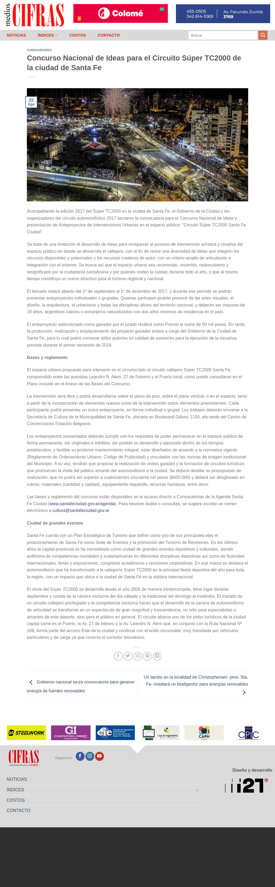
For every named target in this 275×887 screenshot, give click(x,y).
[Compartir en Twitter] (128, 656)
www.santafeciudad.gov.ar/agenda (82, 503)
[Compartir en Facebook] (118, 656)
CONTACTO (109, 35)
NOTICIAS (16, 35)
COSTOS (77, 35)
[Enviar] (262, 35)
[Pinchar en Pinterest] (147, 656)
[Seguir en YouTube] (99, 756)
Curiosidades (39, 50)
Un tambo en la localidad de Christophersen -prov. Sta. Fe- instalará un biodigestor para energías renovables (196, 685)
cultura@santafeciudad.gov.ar (81, 510)
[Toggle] (198, 790)
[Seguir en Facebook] (80, 756)
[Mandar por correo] (137, 656)
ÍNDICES (47, 35)
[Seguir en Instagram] (89, 756)
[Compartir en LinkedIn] (157, 656)
